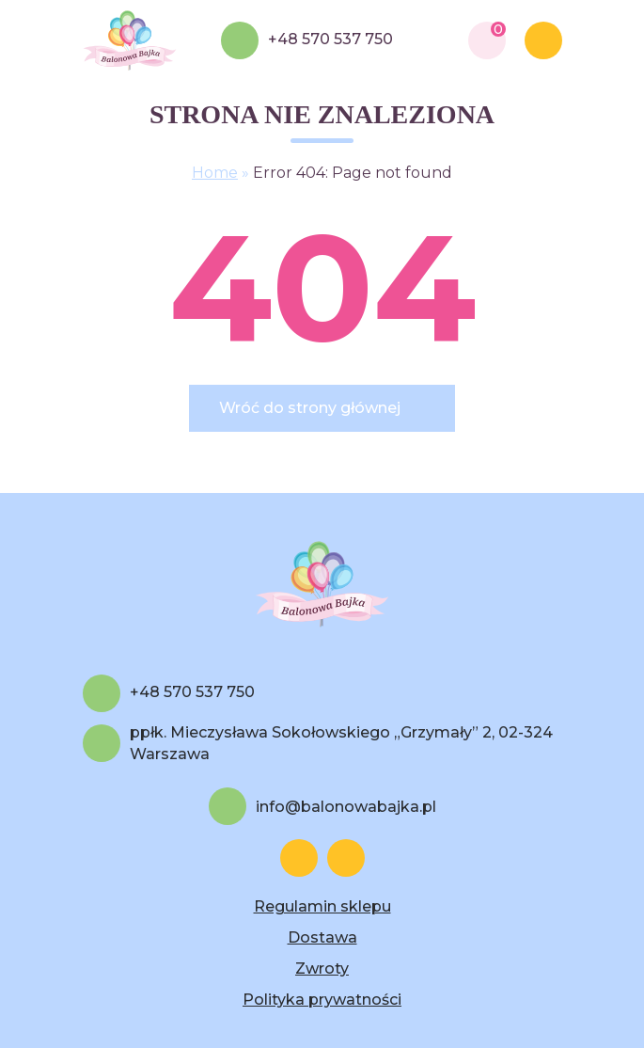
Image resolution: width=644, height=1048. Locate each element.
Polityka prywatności (322, 999)
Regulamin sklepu (322, 906)
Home (215, 173)
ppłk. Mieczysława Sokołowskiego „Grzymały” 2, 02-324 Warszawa (341, 743)
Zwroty (322, 968)
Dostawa (322, 937)
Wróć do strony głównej (310, 408)
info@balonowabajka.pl (346, 807)
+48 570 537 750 (330, 39)
